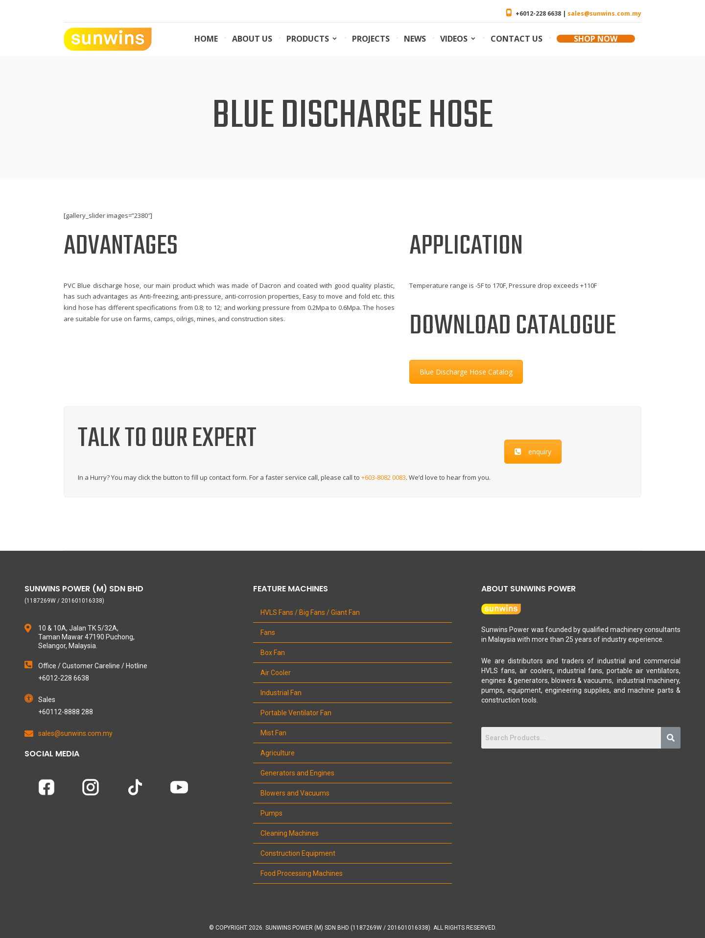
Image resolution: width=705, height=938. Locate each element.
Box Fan (272, 653)
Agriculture (277, 753)
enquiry (533, 451)
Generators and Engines (297, 773)
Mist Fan (273, 733)
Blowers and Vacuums (294, 793)
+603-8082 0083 (383, 477)
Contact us (516, 39)
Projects (371, 39)
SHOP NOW (595, 39)
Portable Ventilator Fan (295, 713)
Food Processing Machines (301, 873)
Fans (267, 632)
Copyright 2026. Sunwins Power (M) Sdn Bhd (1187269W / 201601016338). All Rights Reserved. (355, 927)
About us (252, 39)
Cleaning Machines (289, 833)
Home (206, 39)
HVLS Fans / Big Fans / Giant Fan (310, 612)
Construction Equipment (297, 853)
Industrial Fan (281, 693)
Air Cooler (275, 673)
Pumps (271, 813)
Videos (454, 39)
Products (307, 39)
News (415, 39)
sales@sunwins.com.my (604, 13)
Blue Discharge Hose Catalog (466, 371)
